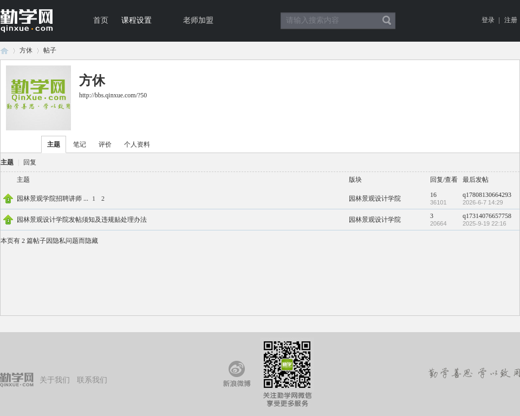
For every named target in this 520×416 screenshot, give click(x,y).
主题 (53, 144)
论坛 (4, 50)
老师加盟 (198, 20)
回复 (29, 162)
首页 (100, 20)
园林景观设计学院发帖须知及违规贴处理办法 (82, 219)
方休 (26, 50)
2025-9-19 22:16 (484, 223)
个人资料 (137, 144)
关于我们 (55, 380)
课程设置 (136, 20)
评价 (105, 144)
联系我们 (92, 380)
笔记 (79, 144)
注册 (510, 20)
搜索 (386, 20)
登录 (488, 20)
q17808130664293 (487, 195)
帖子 (49, 50)
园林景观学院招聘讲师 (49, 198)
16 (433, 195)
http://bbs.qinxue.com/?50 (113, 95)
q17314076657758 (487, 216)
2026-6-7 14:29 (483, 202)
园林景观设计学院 (375, 198)
